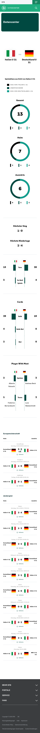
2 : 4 (20, 513)
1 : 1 (20, 654)
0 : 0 (20, 607)
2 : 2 (20, 544)
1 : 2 (20, 528)
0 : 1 (20, 482)
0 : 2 (20, 622)
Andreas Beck (30, 383)
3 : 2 (20, 450)
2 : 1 (20, 638)
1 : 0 (20, 466)
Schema (20, 454)
